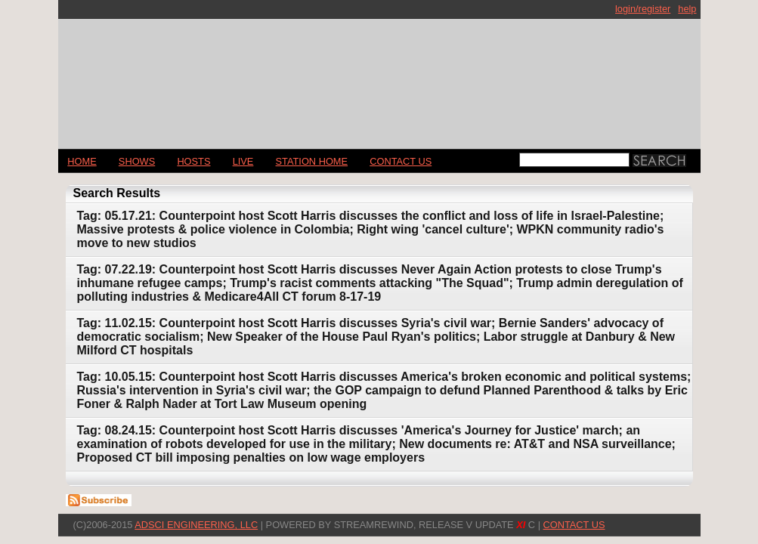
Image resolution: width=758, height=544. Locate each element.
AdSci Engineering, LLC (196, 524)
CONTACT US (401, 161)
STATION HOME (312, 161)
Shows (137, 161)
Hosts (193, 161)
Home (81, 161)
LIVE (243, 161)
